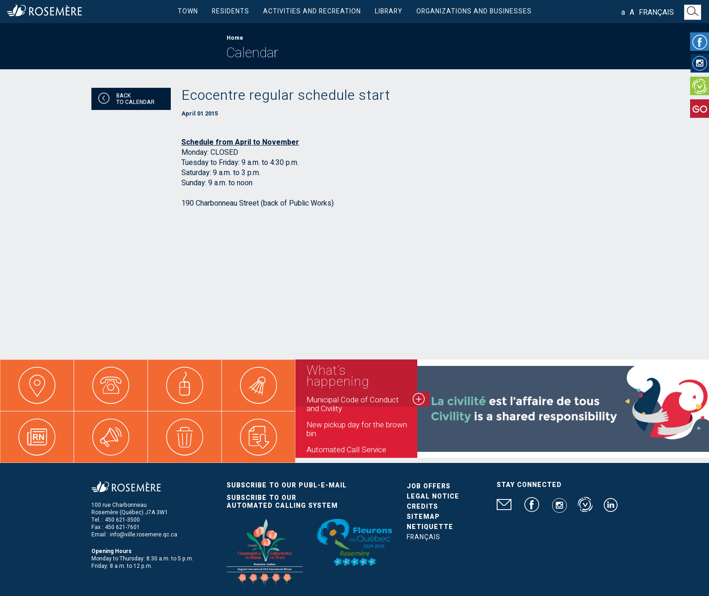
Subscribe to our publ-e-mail (287, 485)
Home (235, 38)
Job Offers (429, 486)
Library (389, 11)
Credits (422, 506)
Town (188, 11)
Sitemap (423, 517)
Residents (230, 11)
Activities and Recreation (312, 11)
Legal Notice (433, 496)
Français (656, 12)
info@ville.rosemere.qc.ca (143, 534)
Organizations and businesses (474, 11)
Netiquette (430, 527)
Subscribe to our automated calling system (282, 502)
